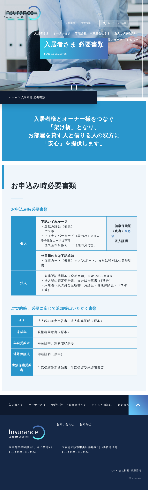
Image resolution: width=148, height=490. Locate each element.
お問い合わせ (113, 39)
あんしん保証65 (124, 33)
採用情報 (86, 23)
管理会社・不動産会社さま (92, 33)
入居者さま (41, 33)
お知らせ (132, 39)
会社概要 (70, 23)
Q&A (57, 23)
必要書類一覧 (126, 404)
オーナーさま (62, 33)
